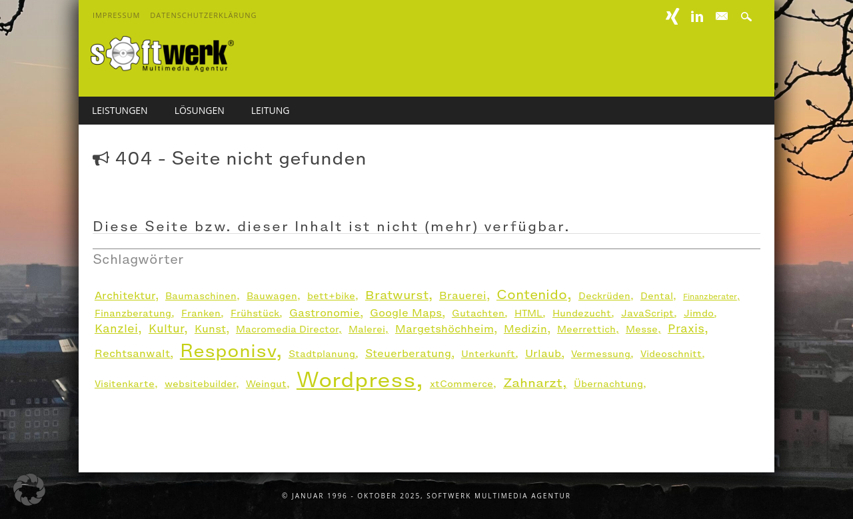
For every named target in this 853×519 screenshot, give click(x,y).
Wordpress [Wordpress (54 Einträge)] (356, 379)
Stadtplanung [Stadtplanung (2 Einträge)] (322, 354)
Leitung (270, 110)
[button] (29, 489)
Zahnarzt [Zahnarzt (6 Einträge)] (532, 382)
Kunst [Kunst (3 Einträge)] (210, 329)
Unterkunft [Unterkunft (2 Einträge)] (488, 354)
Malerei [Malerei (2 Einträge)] (367, 329)
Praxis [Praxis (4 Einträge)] (686, 328)
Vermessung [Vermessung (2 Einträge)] (600, 354)
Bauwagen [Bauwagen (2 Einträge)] (272, 296)
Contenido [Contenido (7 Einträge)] (531, 295)
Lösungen (200, 110)
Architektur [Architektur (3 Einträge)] (125, 295)
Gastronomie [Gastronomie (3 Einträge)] (324, 313)
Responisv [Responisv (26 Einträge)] (228, 350)
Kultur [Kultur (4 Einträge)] (166, 328)
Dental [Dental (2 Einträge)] (656, 296)
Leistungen (120, 110)
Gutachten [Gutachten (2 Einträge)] (478, 313)
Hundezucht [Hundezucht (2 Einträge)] (581, 313)
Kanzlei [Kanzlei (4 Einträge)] (116, 328)
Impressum (116, 15)
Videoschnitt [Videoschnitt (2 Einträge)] (671, 354)
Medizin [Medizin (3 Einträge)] (525, 329)
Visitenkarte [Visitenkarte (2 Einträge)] (125, 384)
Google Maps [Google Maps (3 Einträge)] (406, 313)
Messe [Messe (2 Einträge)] (642, 329)
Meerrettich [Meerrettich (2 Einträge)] (586, 329)
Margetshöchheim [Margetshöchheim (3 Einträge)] (444, 329)
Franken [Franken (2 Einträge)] (201, 313)
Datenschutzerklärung (203, 15)
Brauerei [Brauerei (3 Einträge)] (462, 295)
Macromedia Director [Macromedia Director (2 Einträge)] (287, 329)
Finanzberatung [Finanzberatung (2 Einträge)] (133, 313)
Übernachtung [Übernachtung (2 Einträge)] (608, 384)
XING (673, 16)
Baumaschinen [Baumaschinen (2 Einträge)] (201, 296)
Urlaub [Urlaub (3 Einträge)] (543, 353)
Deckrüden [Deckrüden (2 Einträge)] (604, 296)
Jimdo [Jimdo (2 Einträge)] (699, 313)
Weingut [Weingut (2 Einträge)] (266, 384)
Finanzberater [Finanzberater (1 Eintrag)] (710, 296)
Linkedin (697, 16)
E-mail (722, 16)
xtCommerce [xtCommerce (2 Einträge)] (461, 384)
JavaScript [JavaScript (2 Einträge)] (647, 313)
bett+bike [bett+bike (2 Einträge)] (331, 296)
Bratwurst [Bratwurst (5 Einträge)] (396, 294)
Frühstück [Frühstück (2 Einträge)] (255, 313)
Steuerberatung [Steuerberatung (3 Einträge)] (408, 353)
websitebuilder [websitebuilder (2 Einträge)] (200, 384)
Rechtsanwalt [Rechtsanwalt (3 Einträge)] (132, 353)
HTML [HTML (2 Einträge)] (528, 313)
